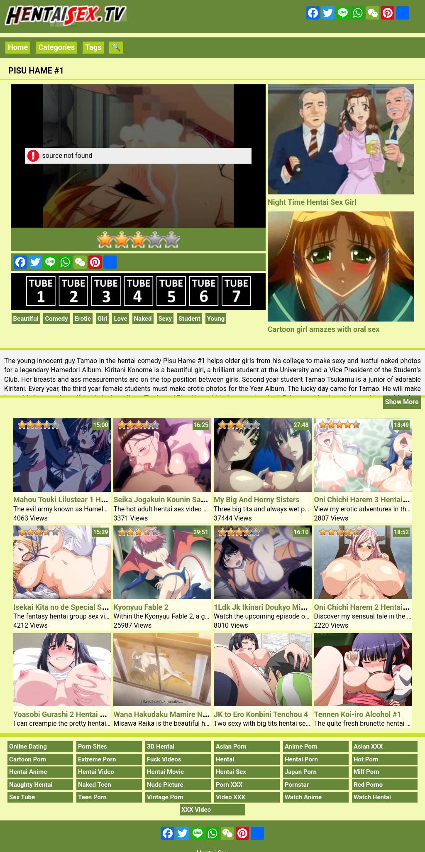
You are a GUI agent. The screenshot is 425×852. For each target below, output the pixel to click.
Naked (143, 318)
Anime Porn (301, 746)
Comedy (56, 318)
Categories (56, 47)
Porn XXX (229, 784)
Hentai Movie (165, 772)
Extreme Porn (97, 759)
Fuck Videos (164, 759)
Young (216, 318)
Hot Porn (366, 759)
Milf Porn (366, 772)
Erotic (83, 318)
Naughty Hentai (31, 784)
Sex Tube (22, 797)
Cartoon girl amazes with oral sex (323, 329)
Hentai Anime (28, 772)
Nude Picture (165, 784)
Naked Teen (94, 784)
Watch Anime (303, 797)
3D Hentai (160, 746)
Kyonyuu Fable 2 (141, 607)
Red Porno (368, 784)
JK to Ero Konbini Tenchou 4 (261, 714)
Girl (102, 318)
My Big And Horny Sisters (257, 499)
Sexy (165, 318)
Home (18, 47)
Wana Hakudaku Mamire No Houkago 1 (178, 714)
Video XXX (230, 797)
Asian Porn (231, 746)
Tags (93, 47)
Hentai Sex (231, 772)
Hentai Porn (301, 759)
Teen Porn (92, 797)
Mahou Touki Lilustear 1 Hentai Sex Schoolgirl (90, 499)
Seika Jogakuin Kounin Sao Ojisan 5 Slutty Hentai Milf (203, 499)
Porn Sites (92, 746)
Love (120, 318)
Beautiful (26, 318)
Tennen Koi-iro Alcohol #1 (357, 714)
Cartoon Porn (27, 759)
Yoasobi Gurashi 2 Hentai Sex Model (74, 714)
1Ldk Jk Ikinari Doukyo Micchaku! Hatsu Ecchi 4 (294, 607)
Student (189, 318)
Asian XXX (368, 746)
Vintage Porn (165, 797)
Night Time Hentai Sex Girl (312, 202)
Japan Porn (301, 772)
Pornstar (297, 784)
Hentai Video (96, 772)
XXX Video (196, 809)
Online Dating (28, 746)
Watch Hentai (372, 797)
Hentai (225, 759)
